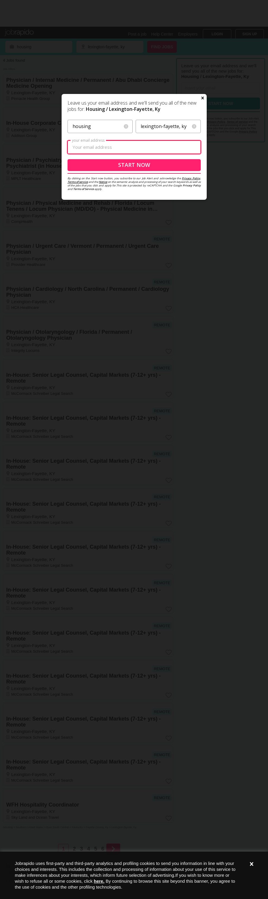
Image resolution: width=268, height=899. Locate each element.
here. (99, 881)
